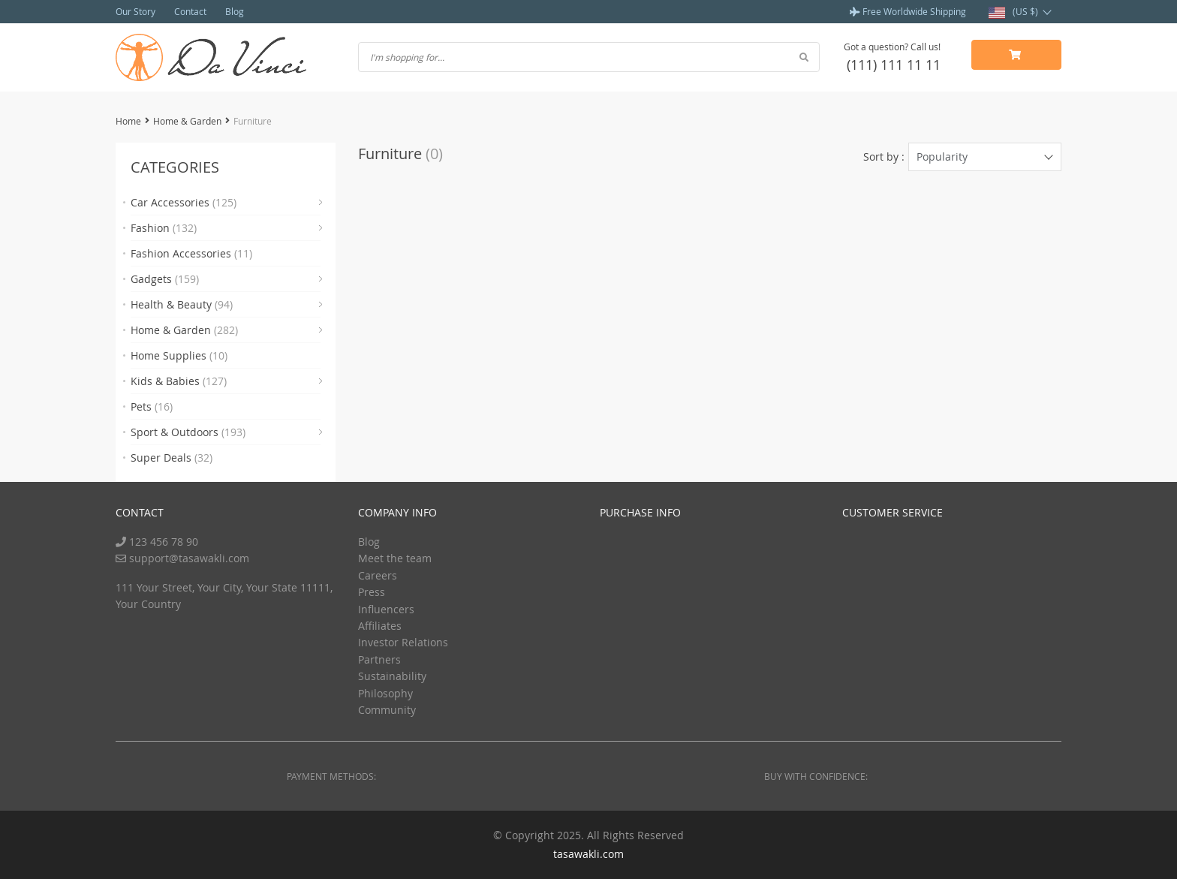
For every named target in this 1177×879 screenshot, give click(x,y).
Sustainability (392, 676)
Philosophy (385, 693)
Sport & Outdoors (188, 432)
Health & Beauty (182, 304)
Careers (377, 575)
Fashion (164, 228)
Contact (190, 11)
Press (371, 592)
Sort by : (884, 156)
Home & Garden (187, 121)
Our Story (135, 11)
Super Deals (171, 457)
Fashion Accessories (191, 253)
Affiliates (380, 626)
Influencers (386, 609)
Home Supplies (179, 355)
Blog (234, 11)
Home (128, 121)
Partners (379, 659)
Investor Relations (403, 642)
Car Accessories (183, 202)
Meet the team (395, 558)
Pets (152, 406)
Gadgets (165, 279)
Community (387, 710)
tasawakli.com (588, 854)
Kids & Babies (179, 381)
